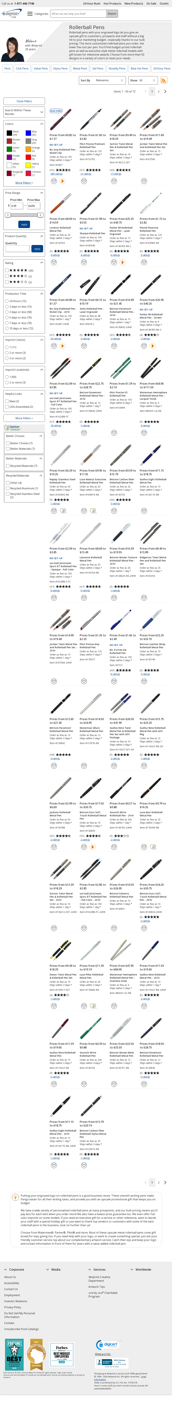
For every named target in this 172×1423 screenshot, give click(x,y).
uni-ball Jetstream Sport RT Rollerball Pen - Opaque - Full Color (63, 566)
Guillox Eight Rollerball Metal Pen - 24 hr (63, 1132)
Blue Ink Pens (139, 68)
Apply (24, 224)
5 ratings (116, 504)
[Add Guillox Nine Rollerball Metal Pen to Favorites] (54, 1084)
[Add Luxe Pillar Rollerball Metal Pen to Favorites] (84, 1006)
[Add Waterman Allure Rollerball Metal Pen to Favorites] (84, 766)
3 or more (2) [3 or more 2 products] (17, 358)
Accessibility (11, 1283)
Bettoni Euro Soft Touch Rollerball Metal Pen (93, 815)
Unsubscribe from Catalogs (22, 1329)
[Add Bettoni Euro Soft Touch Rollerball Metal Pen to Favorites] (84, 847)
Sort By (85, 80)
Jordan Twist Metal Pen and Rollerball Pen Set (153, 145)
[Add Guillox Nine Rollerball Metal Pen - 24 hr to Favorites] (144, 1006)
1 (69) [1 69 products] (12, 377)
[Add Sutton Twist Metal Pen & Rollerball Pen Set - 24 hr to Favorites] (54, 928)
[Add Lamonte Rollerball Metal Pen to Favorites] (84, 598)
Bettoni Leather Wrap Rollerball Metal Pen (152, 646)
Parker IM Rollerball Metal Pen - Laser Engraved (121, 231)
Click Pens (22, 68)
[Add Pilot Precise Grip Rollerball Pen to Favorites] (84, 681)
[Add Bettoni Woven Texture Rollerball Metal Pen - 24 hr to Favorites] (114, 598)
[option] (15, 133)
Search (112, 13)
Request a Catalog (57, 1313)
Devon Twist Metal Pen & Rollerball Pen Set (63, 976)
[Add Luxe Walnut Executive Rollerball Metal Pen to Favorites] (84, 511)
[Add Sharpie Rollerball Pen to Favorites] (84, 262)
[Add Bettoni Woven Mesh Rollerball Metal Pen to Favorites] (114, 1084)
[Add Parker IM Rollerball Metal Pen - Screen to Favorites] (144, 346)
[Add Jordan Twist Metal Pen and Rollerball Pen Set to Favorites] (144, 181)
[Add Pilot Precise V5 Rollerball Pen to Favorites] (114, 433)
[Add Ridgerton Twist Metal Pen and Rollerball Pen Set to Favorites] (144, 598)
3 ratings (86, 339)
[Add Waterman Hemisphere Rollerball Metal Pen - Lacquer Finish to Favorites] (144, 433)
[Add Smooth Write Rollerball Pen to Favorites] (84, 1084)
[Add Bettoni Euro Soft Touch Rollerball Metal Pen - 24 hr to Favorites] (144, 928)
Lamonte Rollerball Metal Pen (91, 559)
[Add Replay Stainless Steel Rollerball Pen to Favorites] (54, 511)
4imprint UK (138, 1289)
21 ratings (86, 174)
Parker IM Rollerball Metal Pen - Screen (151, 316)
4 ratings (56, 255)
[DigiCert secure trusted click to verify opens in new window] (108, 1346)
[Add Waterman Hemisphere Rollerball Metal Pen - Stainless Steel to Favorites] (114, 1006)
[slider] (8, 215)
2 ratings (146, 255)
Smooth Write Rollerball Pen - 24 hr (122, 814)
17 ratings (116, 174)
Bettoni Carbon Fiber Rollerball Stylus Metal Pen (93, 1134)
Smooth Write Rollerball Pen (88, 1054)
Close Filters (24, 101)
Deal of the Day (140, 1310)
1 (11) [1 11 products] (12, 347)
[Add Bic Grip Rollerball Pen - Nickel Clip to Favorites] (54, 181)
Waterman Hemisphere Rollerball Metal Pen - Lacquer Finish (153, 395)
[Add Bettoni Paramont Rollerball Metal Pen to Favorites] (54, 766)
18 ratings (56, 426)
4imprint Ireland (141, 1295)
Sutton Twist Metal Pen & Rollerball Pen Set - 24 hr (61, 896)
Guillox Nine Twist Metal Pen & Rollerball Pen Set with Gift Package (123, 732)
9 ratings (86, 590)
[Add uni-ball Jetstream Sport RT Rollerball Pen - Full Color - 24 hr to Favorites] (84, 928)
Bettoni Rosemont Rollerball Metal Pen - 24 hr (92, 395)
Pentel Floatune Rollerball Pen (149, 229)
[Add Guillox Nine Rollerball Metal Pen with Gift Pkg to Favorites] (144, 766)
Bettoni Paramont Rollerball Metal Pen (61, 729)
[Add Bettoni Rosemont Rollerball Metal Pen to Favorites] (144, 1084)
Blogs (50, 1289)
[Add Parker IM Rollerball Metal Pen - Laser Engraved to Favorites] (114, 262)
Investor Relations (16, 1301)
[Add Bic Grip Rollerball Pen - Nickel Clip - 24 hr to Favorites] (54, 346)
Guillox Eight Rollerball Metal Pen (153, 481)
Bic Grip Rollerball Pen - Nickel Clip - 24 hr (63, 310)
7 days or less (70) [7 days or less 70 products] (20, 323)
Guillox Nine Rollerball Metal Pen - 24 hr (153, 976)
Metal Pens (80, 68)
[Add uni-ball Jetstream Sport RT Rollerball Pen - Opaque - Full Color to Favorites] (54, 598)
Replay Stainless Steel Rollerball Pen (62, 481)
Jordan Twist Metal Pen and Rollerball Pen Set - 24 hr (63, 647)
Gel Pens (97, 68)
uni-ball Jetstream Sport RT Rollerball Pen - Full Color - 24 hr (93, 896)
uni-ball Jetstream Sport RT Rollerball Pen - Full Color (63, 401)
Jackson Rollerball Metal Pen (60, 814)
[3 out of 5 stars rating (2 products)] (23, 282)
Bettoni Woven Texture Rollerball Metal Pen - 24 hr (123, 560)
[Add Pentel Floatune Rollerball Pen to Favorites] (144, 262)
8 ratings (116, 674)
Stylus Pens (60, 68)
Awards (51, 1283)
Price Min (16, 200)
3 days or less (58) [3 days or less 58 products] (20, 312)
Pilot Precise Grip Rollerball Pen (89, 646)
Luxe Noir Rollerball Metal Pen (151, 814)
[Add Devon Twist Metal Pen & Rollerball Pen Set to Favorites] (54, 1006)
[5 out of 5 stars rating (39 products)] (23, 270)
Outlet (165, 3)
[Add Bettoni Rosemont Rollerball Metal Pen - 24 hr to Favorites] (84, 433)
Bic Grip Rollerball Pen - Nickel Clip (63, 151)
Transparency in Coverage (63, 1325)
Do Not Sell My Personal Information (19, 1315)
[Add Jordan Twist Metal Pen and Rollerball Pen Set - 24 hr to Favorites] (54, 681)
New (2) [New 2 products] (14, 401)
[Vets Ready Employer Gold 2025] (36, 1355)
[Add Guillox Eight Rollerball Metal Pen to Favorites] (144, 511)
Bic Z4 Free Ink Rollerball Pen (118, 651)
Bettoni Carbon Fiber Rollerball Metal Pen (122, 481)
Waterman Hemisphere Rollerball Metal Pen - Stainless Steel (123, 978)
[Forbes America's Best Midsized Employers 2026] (61, 1355)
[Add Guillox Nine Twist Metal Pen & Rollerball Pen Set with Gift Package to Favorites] (114, 766)
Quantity (11, 243)
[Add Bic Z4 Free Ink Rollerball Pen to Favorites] (114, 681)
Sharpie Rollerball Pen (92, 233)
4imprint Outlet (140, 1304)
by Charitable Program (102, 1294)
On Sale (151, 3)
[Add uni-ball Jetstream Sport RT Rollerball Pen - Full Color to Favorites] (54, 433)
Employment (12, 1295)
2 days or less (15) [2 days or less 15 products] (20, 306)
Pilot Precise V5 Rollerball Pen (118, 394)
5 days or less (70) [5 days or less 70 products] (20, 317)
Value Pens (41, 68)
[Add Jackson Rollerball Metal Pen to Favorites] (54, 847)
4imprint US (138, 1277)
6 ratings (116, 255)
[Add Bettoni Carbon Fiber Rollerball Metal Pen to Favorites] (114, 511)
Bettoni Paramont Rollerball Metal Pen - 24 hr (122, 312)
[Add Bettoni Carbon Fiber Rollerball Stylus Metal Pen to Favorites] (84, 1165)
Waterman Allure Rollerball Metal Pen (91, 729)
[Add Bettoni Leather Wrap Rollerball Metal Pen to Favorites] (144, 681)
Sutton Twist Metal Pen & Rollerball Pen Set (121, 147)
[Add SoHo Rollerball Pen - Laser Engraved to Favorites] (84, 346)
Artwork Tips (96, 1287)
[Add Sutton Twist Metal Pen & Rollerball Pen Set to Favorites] (114, 181)
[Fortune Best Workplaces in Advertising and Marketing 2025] (14, 1355)
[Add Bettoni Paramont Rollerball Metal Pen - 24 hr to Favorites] (114, 346)
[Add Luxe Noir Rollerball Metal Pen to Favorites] (144, 847)
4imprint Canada (141, 1283)
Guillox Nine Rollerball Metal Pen (63, 1054)
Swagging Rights (57, 1319)
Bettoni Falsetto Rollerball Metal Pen (121, 895)
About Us (10, 1277)
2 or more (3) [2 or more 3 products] (17, 352)
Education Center (57, 1277)
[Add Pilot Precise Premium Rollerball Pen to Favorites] (84, 181)
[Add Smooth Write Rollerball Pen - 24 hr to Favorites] (114, 847)
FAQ (48, 1295)
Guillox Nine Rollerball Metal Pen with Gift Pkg (153, 731)
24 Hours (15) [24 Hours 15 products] (17, 301)
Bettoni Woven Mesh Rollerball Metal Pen (122, 1054)
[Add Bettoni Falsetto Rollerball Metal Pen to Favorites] (114, 928)
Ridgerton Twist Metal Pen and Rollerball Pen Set (153, 560)
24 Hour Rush (91, 3)
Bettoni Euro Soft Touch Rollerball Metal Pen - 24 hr (153, 896)
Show (133, 80)
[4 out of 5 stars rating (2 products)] (23, 276)
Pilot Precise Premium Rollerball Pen (92, 145)
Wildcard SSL (103, 1355)
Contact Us (11, 1289)
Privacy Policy (13, 1307)
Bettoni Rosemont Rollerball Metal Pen (151, 1054)
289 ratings (57, 174)
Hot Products (112, 3)
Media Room (54, 1301)
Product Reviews (56, 1307)
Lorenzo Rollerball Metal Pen (60, 229)
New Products (134, 3)
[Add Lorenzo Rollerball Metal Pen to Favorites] (54, 262)
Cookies (9, 1323)
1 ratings (86, 426)
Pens (7, 68)
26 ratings (56, 339)
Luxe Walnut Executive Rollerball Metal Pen (93, 481)
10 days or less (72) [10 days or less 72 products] (21, 328)
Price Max (33, 200)
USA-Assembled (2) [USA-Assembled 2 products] (21, 406)
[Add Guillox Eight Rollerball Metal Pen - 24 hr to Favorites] (54, 1165)
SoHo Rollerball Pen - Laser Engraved (92, 310)
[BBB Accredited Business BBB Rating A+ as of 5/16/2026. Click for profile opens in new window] (111, 1363)
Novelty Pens (117, 68)
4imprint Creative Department (99, 1279)
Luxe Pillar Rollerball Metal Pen (91, 976)
